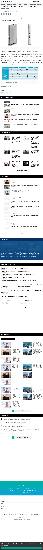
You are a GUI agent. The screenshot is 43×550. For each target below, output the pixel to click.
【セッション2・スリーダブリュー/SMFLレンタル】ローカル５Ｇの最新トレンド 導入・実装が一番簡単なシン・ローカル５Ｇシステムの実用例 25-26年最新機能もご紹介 (22, 447)
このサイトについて (5, 531)
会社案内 (10, 531)
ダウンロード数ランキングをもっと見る (21, 454)
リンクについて (27, 531)
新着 (2, 520)
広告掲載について (15, 531)
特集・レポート (3, 518)
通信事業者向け (33, 4)
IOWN (3, 4)
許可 (21, 547)
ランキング (3, 523)
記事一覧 (21, 250)
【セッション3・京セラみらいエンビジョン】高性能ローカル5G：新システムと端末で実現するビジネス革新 (22, 450)
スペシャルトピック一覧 (21, 171)
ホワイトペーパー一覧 (21, 324)
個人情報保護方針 (37, 531)
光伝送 (39, 4)
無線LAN (7, 8)
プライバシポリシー (33, 543)
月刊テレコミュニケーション (6, 528)
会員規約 (32, 531)
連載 (2, 525)
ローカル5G (9, 4)
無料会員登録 (36, 1)
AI (14, 4)
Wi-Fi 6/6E (3, 8)
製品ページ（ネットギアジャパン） (8, 92)
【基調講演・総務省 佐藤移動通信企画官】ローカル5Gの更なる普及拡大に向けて (17, 436)
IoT (25, 4)
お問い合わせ (22, 531)
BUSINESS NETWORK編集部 (8, 11)
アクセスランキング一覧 (19, 427)
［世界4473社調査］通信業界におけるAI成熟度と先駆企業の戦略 (14, 439)
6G (20, 4)
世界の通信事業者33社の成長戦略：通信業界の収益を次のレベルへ (15, 443)
